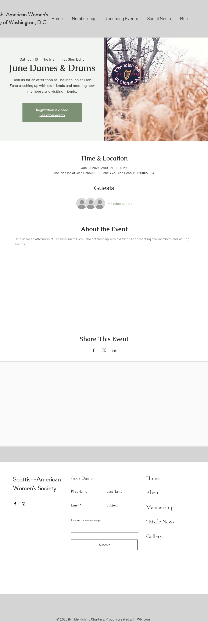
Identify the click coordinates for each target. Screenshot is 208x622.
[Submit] (104, 545)
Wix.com (143, 619)
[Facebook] (15, 504)
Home (153, 478)
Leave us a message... (87, 520)
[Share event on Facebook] (94, 350)
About (153, 492)
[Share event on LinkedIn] (114, 350)
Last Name (114, 491)
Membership (159, 507)
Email (75, 505)
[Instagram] (23, 504)
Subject (112, 505)
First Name (79, 491)
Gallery (154, 536)
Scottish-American (37, 479)
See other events (52, 115)
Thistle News (160, 521)
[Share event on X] (104, 350)
